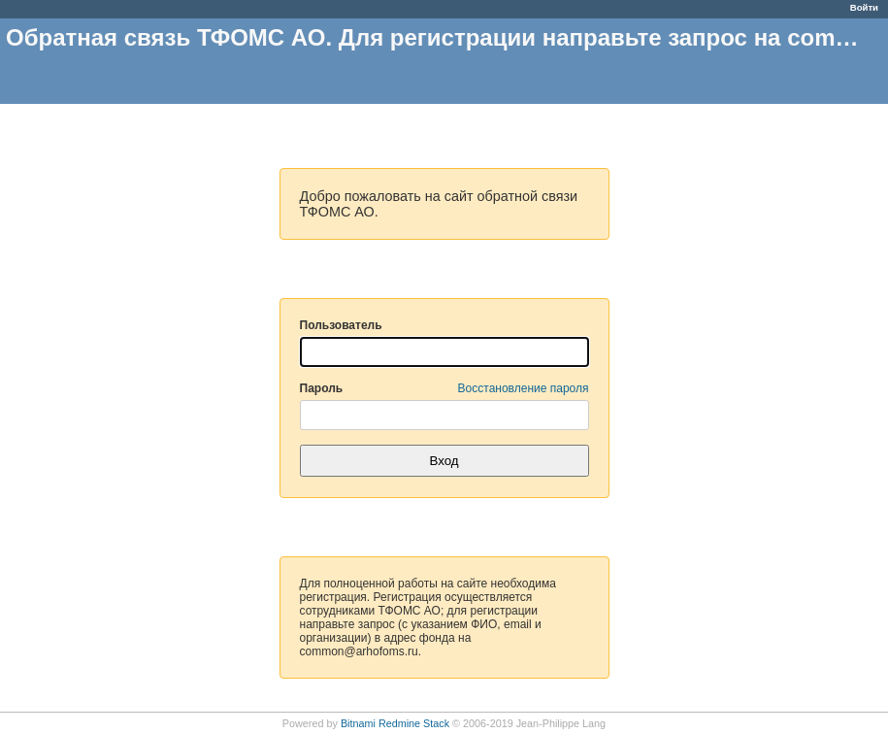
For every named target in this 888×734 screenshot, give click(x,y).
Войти (864, 7)
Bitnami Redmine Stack (395, 723)
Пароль (444, 388)
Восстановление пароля (523, 388)
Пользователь (341, 325)
